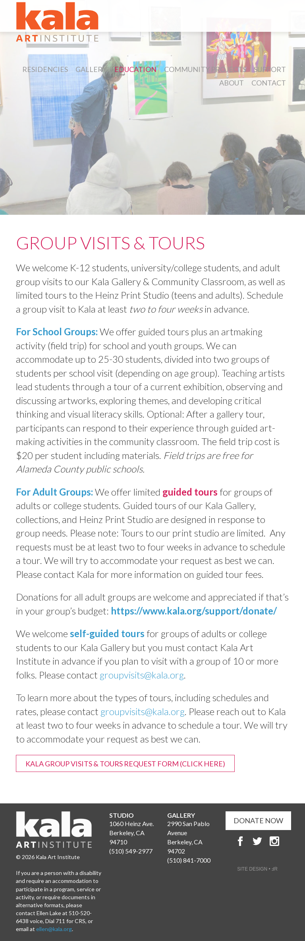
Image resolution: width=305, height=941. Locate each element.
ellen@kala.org (54, 928)
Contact (268, 82)
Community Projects (205, 69)
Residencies (45, 69)
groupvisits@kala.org (142, 674)
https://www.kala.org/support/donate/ (194, 610)
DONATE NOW (258, 820)
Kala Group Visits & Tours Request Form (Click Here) (125, 763)
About (231, 82)
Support (270, 69)
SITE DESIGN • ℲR (257, 869)
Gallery (91, 69)
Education (135, 69)
